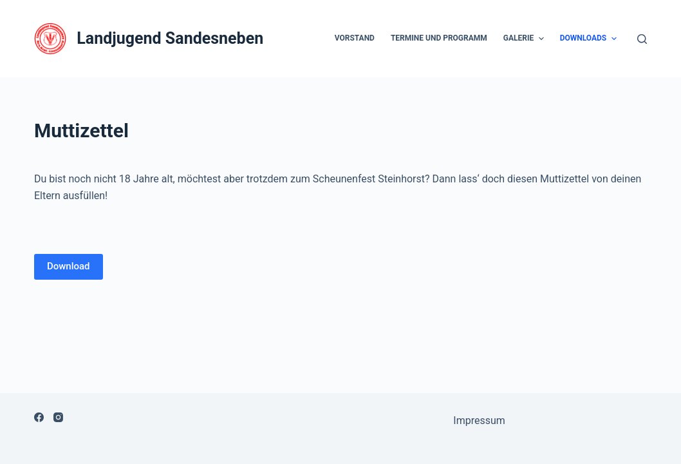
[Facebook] (39, 417)
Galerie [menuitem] (525, 38)
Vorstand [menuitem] (355, 38)
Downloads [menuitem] (590, 38)
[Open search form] (642, 39)
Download (68, 266)
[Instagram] (58, 417)
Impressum (479, 420)
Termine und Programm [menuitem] (439, 38)
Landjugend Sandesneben (170, 38)
